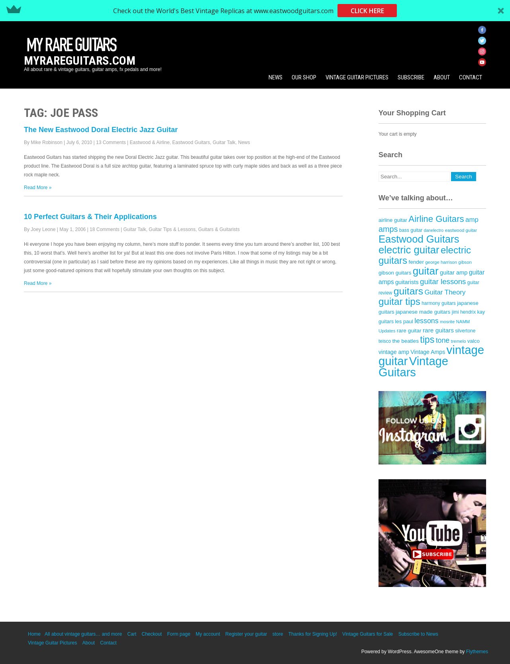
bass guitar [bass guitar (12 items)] (410, 230)
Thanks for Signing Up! (312, 634)
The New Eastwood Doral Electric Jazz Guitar (101, 130)
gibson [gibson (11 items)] (465, 262)
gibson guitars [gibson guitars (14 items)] (395, 273)
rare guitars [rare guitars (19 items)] (438, 330)
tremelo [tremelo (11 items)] (458, 341)
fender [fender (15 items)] (416, 262)
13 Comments (111, 142)
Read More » (37, 187)
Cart (131, 634)
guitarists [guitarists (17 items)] (407, 282)
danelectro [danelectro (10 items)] (434, 230)
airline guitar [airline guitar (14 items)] (393, 220)
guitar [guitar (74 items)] (426, 271)
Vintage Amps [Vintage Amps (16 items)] (427, 352)
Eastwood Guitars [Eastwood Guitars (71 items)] (419, 239)
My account (208, 634)
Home (34, 634)
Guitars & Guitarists (218, 229)
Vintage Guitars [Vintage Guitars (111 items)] (413, 367)
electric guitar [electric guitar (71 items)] (409, 249)
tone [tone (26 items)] (443, 340)
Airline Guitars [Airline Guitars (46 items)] (436, 219)
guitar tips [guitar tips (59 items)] (399, 301)
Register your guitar (246, 634)
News (275, 77)
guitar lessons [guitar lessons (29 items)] (443, 281)
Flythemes (477, 651)
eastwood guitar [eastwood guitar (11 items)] (461, 230)
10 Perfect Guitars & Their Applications (90, 217)
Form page (178, 634)
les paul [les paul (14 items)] (404, 321)
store (278, 634)
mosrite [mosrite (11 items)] (447, 321)
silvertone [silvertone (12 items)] (465, 331)
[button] (255, 10)
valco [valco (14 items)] (473, 341)
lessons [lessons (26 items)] (426, 321)
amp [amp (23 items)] (472, 219)
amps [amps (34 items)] (388, 229)
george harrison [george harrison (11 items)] (441, 262)
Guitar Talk (224, 142)
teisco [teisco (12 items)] (385, 341)
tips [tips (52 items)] (427, 339)
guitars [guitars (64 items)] (408, 291)
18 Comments (105, 229)
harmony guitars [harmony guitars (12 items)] (439, 303)
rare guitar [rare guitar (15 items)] (409, 331)
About (442, 77)
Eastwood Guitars (191, 142)
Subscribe (411, 77)
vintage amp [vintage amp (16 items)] (394, 352)
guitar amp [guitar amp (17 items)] (453, 272)
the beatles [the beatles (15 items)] (405, 341)
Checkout (151, 634)
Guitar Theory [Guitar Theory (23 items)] (444, 292)
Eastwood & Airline (150, 142)
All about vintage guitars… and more (83, 634)
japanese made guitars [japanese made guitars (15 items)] (423, 312)
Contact (470, 77)
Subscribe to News (418, 634)
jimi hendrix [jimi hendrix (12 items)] (464, 312)
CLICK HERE (367, 10)
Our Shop (304, 77)
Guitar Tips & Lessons (172, 229)
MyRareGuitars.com (79, 60)
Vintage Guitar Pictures (357, 77)
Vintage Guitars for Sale (367, 634)
